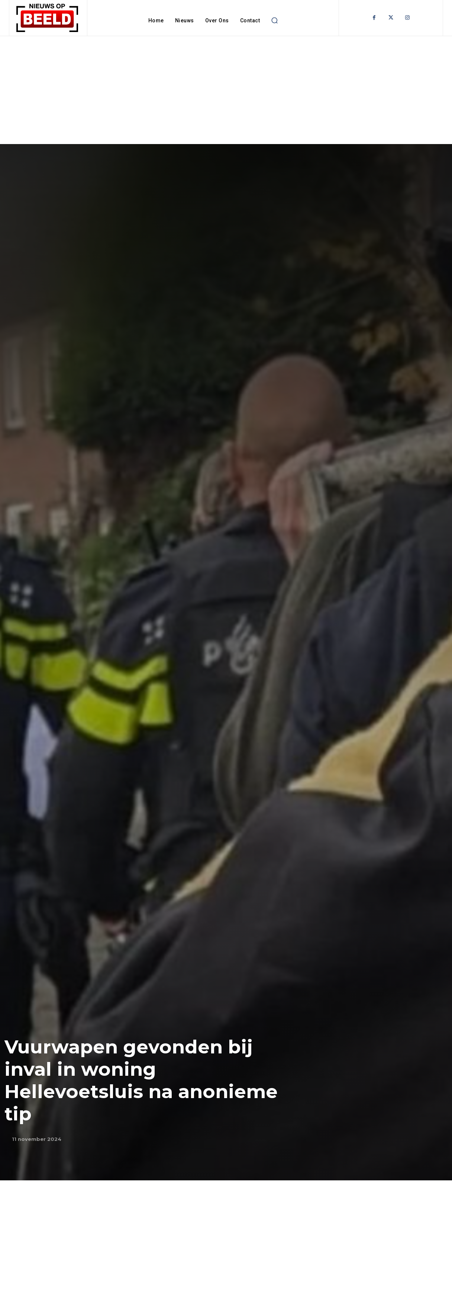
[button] (274, 20)
